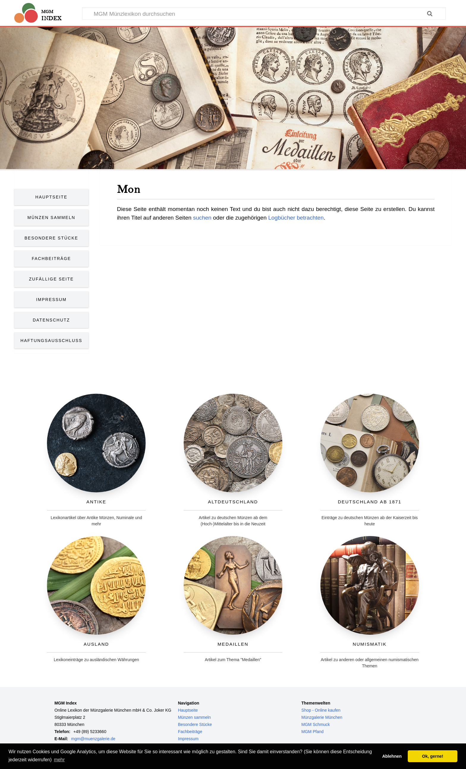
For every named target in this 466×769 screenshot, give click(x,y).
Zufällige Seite (51, 279)
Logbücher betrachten (296, 218)
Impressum (51, 299)
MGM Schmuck (315, 724)
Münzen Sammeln (51, 217)
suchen (202, 218)
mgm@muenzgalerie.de (93, 738)
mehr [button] (59, 759)
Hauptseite (51, 197)
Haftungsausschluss (51, 340)
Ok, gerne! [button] (432, 756)
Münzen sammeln (194, 717)
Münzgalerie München (321, 717)
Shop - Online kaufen (321, 710)
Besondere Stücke (51, 238)
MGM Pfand (312, 731)
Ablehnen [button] (392, 756)
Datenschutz (51, 320)
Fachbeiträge (51, 258)
